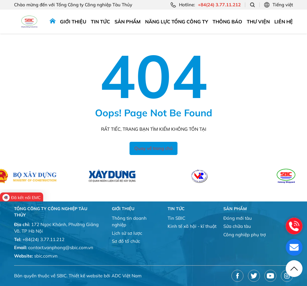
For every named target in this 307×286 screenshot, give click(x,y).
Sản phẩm (128, 22)
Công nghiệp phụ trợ (244, 234)
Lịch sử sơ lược (127, 233)
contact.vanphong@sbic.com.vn (60, 247)
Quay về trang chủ (153, 148)
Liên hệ (283, 22)
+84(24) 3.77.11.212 (43, 239)
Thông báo (227, 22)
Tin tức (100, 22)
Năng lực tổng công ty (176, 22)
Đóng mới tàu (237, 218)
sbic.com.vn (46, 256)
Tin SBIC (176, 218)
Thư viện (258, 22)
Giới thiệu (73, 22)
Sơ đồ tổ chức (126, 241)
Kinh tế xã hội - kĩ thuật (192, 226)
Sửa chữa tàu (237, 226)
